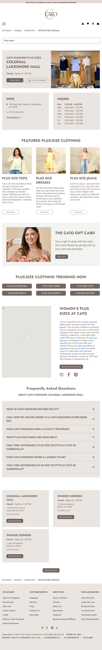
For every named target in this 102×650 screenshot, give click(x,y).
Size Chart (34, 615)
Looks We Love (88, 602)
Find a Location (51, 570)
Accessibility (52, 638)
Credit (5, 615)
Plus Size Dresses (17, 286)
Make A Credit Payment (13, 619)
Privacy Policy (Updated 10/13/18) (21, 638)
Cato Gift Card (87, 598)
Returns (33, 602)
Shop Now (14, 80)
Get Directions (14, 117)
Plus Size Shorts (51, 293)
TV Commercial (88, 610)
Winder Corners (69, 496)
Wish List (7, 606)
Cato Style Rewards (90, 619)
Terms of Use (73, 634)
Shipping (34, 598)
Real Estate (58, 610)
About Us (57, 606)
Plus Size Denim (51, 286)
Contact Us (35, 610)
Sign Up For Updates (37, 80)
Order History (9, 610)
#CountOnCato (88, 606)
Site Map (88, 638)
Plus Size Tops (85, 286)
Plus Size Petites (85, 293)
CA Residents (71, 638)
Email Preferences (11, 623)
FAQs (32, 606)
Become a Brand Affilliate (64, 619)
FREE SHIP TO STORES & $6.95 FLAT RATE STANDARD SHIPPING (51, 2)
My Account (8, 602)
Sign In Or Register (11, 598)
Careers (56, 602)
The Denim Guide (89, 615)
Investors (57, 615)
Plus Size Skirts (17, 293)
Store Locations (60, 598)
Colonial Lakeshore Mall (21, 498)
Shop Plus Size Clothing (71, 367)
